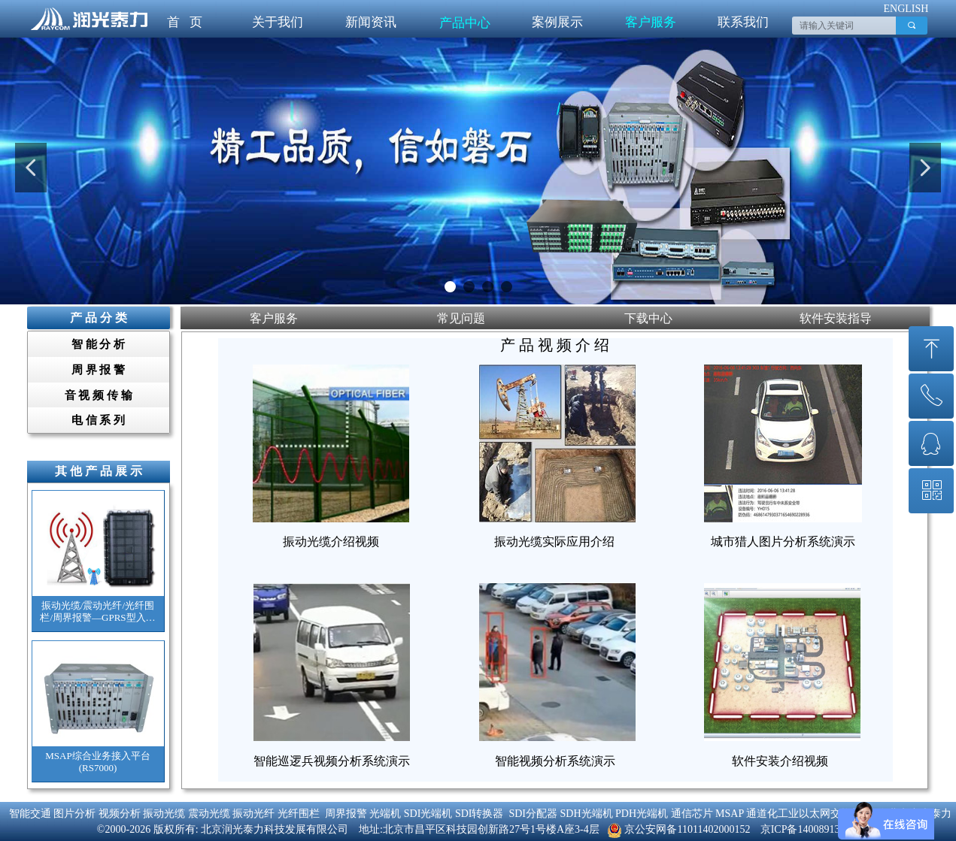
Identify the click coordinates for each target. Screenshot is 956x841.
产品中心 (464, 23)
